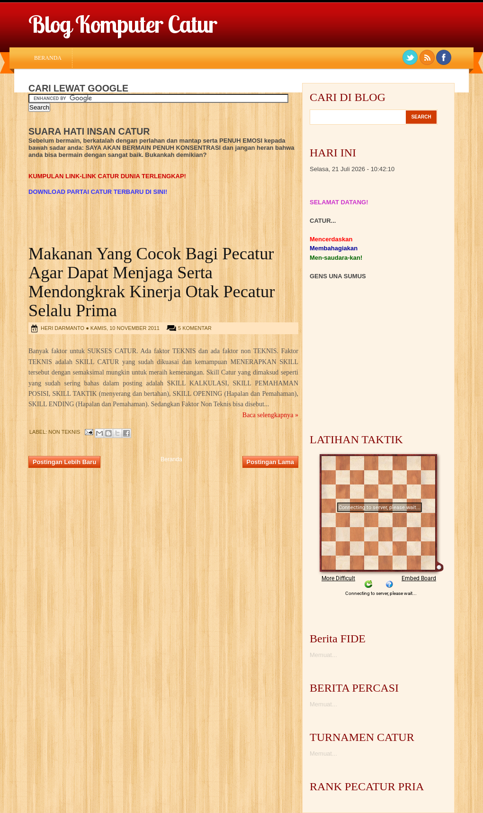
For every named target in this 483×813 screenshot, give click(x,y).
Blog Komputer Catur (122, 24)
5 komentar (195, 328)
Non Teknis (64, 432)
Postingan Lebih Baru (64, 462)
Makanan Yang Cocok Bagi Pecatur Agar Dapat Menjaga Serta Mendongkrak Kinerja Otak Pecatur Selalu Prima (151, 282)
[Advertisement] (139, 183)
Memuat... (323, 654)
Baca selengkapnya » (270, 415)
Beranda (48, 58)
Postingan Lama (270, 462)
